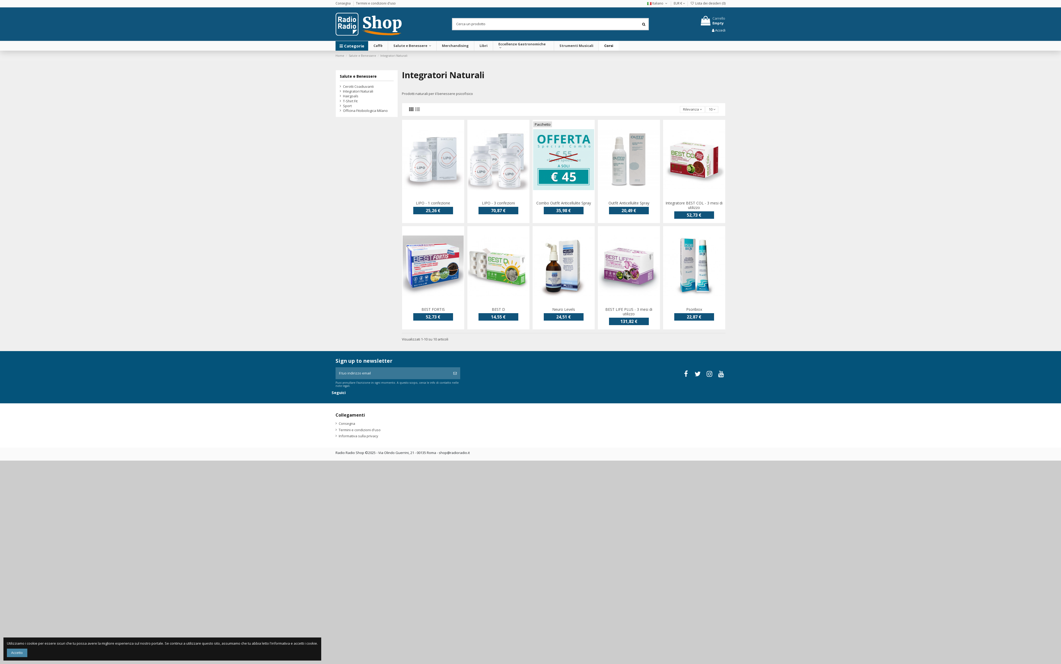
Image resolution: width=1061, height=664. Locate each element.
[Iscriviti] (455, 373)
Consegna (343, 3)
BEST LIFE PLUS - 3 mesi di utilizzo (628, 311)
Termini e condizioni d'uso (376, 3)
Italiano (657, 3)
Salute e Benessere (358, 76)
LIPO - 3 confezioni (498, 203)
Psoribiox (694, 309)
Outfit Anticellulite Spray (628, 203)
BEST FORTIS (433, 309)
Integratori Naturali (358, 91)
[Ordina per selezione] (692, 109)
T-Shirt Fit (350, 101)
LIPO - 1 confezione (433, 203)
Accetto (17, 652)
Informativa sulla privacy (358, 436)
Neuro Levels (563, 309)
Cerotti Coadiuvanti (358, 86)
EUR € (679, 3)
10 (712, 109)
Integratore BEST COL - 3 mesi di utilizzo (694, 205)
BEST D (498, 309)
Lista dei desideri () (707, 3)
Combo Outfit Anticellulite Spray (563, 203)
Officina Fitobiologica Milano (365, 110)
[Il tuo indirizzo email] (393, 373)
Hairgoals (350, 96)
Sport (347, 105)
